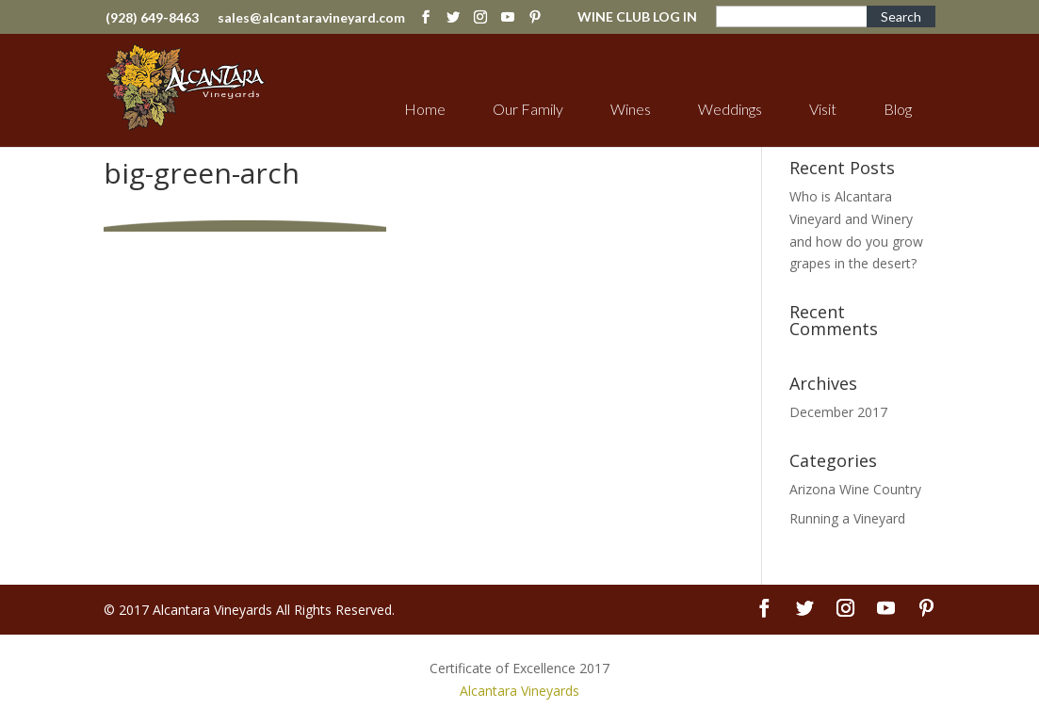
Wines (630, 109)
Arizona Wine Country (855, 489)
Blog (898, 109)
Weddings (730, 109)
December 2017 (838, 412)
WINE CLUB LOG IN (637, 17)
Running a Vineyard (847, 518)
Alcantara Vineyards (519, 691)
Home (425, 109)
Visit (822, 109)
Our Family (528, 109)
